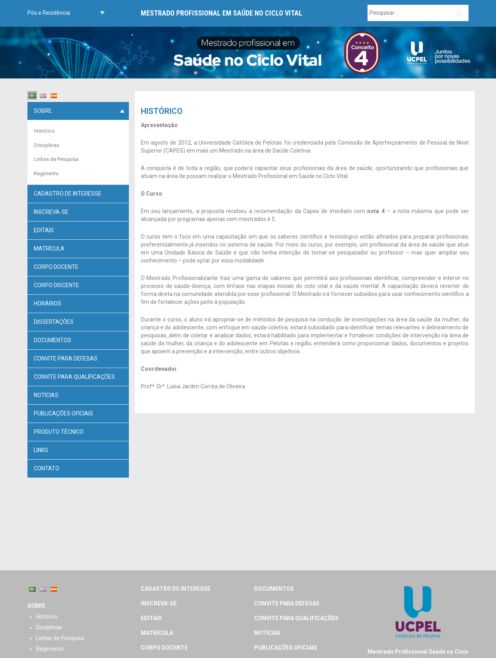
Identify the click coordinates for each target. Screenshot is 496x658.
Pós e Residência (48, 13)
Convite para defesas (65, 358)
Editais (44, 230)
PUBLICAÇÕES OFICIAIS (63, 413)
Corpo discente (56, 285)
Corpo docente (56, 267)
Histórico (44, 131)
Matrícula (49, 248)
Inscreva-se (51, 212)
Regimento (46, 173)
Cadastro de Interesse (67, 193)
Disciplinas (46, 145)
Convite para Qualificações (74, 377)
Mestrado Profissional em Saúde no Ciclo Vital (221, 13)
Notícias (46, 395)
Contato (46, 468)
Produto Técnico (59, 432)
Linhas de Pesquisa (56, 159)
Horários (47, 303)
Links (41, 450)
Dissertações (54, 322)
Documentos (52, 340)
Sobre (43, 111)
